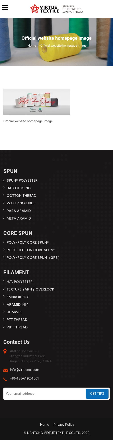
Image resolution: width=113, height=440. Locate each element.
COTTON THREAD (21, 195)
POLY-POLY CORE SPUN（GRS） (34, 257)
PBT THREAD (17, 327)
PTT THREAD (17, 319)
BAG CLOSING (19, 188)
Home (44, 425)
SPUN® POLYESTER (22, 180)
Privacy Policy (63, 425)
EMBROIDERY (18, 296)
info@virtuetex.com (24, 370)
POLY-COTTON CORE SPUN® (31, 250)
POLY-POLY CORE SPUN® (28, 242)
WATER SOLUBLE (21, 203)
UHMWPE (14, 312)
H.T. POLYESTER (20, 281)
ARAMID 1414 (18, 304)
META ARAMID (19, 218)
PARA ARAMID (19, 210)
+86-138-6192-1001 (24, 378)
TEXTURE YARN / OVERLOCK (30, 289)
